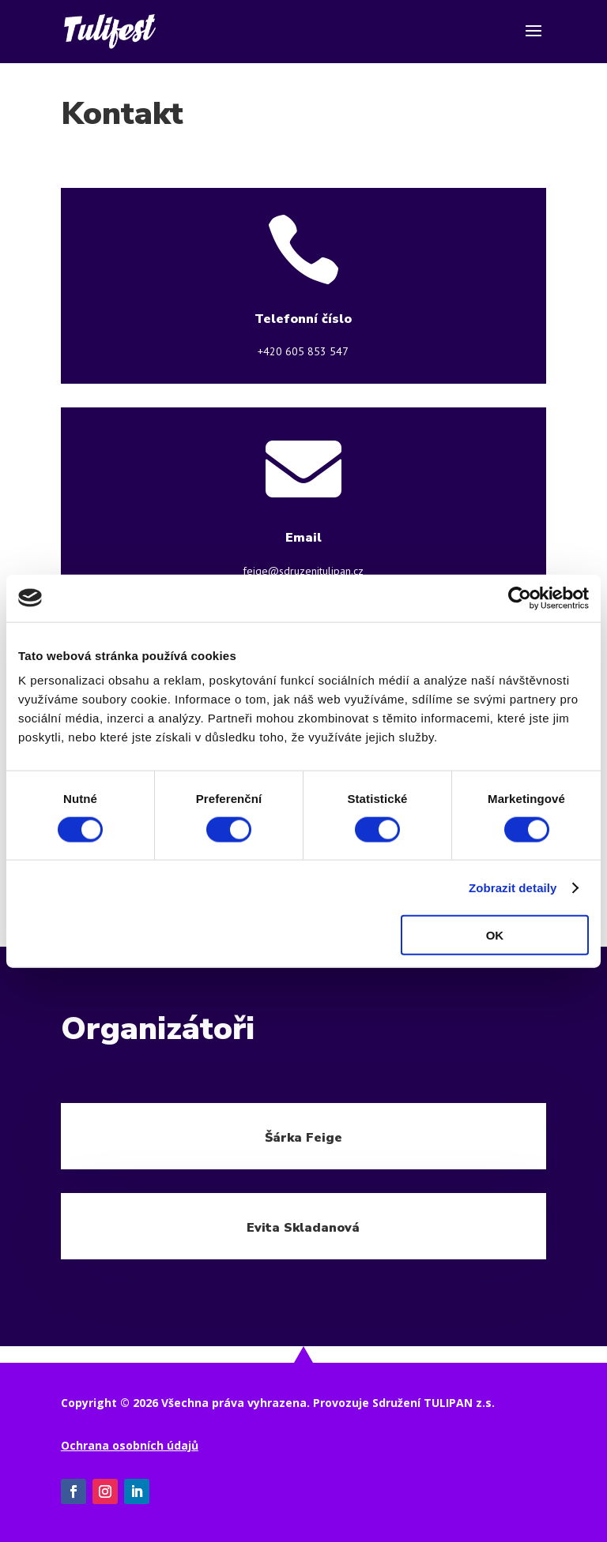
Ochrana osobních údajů (129, 1445)
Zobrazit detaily (513, 887)
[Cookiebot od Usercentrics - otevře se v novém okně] (520, 598)
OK (495, 935)
